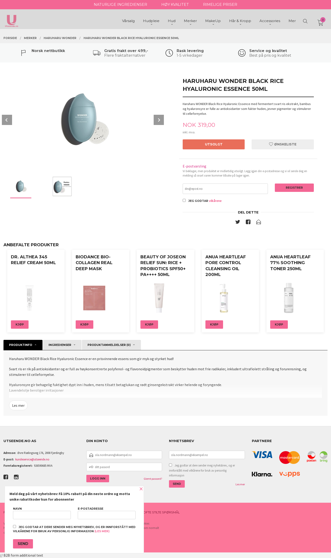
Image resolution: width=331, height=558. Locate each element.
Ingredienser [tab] (60, 345)
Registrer (294, 187)
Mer (292, 21)
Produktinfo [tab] (20, 345)
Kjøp (20, 324)
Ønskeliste (282, 144)
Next (159, 120)
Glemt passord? (153, 478)
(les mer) (102, 531)
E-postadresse (107, 513)
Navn (42, 513)
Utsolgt (214, 144)
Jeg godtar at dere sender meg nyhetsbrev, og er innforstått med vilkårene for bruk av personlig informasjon (202, 470)
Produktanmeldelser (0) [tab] (109, 345)
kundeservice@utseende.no (32, 459)
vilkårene (215, 201)
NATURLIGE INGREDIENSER (120, 4)
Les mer (18, 405)
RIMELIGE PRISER (220, 4)
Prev (7, 120)
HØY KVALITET (175, 4)
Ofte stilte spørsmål (161, 512)
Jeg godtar (198, 201)
